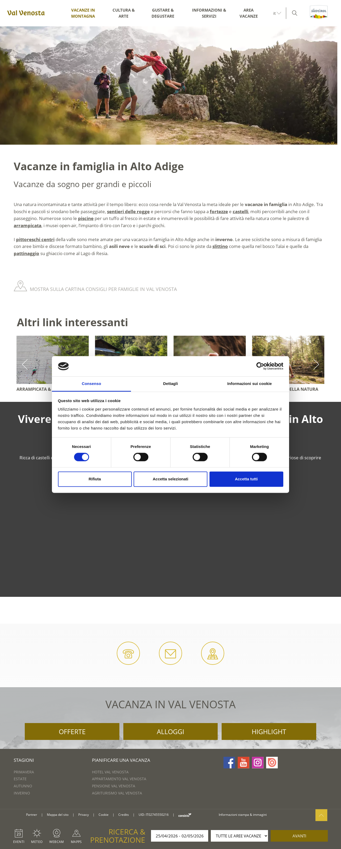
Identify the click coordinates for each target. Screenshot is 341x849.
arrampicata (27, 225)
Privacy (83, 814)
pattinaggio (26, 253)
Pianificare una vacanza (121, 760)
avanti (299, 835)
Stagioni (24, 760)
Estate (20, 778)
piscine (86, 218)
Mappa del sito (58, 814)
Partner (31, 814)
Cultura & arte (124, 13)
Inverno (22, 793)
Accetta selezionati (170, 479)
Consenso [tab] (91, 383)
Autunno (23, 785)
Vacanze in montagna (83, 13)
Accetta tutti (246, 479)
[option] (170, 85)
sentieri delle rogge (128, 211)
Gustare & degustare (163, 13)
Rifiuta (95, 479)
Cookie (104, 814)
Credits (123, 814)
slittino (220, 246)
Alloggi (170, 731)
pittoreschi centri (35, 239)
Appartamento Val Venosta (119, 778)
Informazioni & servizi (209, 13)
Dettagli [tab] (170, 383)
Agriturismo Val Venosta (117, 793)
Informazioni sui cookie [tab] (249, 383)
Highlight (269, 731)
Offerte (72, 731)
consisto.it (184, 814)
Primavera (24, 771)
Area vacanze (249, 13)
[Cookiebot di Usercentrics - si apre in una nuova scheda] (260, 366)
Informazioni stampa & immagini (243, 814)
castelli (240, 211)
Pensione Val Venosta (113, 785)
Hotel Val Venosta (110, 771)
